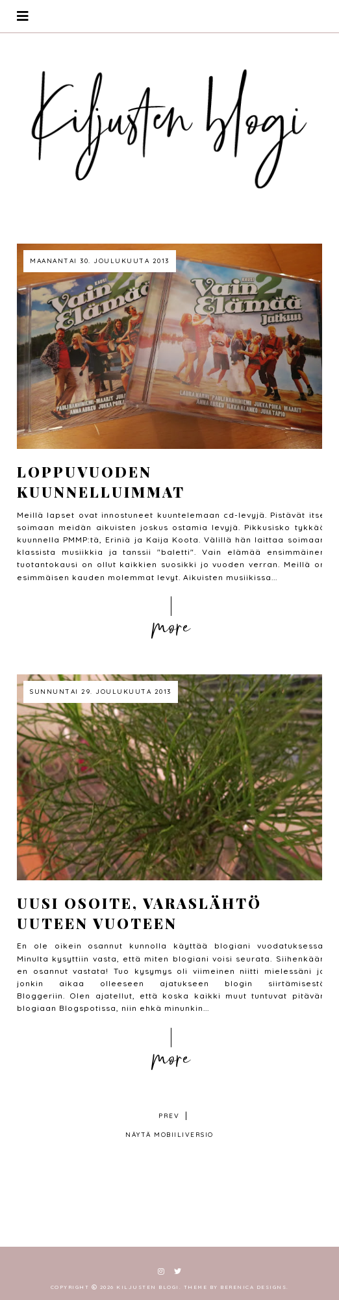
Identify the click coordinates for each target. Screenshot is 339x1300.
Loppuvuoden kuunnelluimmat (101, 482)
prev (168, 1116)
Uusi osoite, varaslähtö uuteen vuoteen (139, 913)
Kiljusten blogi (147, 1287)
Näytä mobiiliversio (169, 1134)
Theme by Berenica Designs (235, 1287)
